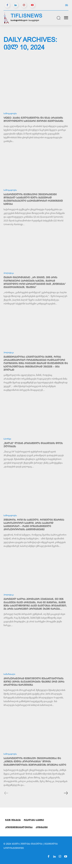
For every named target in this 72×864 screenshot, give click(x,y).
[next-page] (65, 793)
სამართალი (9, 674)
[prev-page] (6, 793)
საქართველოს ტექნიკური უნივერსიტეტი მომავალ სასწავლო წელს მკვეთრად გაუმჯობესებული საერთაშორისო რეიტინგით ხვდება (33, 199)
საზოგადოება (10, 113)
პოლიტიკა (9, 273)
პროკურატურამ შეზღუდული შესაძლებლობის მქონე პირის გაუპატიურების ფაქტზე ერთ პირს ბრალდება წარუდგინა (34, 681)
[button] (58, 18)
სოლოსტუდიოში (14, 848)
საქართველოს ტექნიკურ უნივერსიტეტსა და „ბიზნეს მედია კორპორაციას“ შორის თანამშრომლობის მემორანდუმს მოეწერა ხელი (35, 761)
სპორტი (7, 439)
